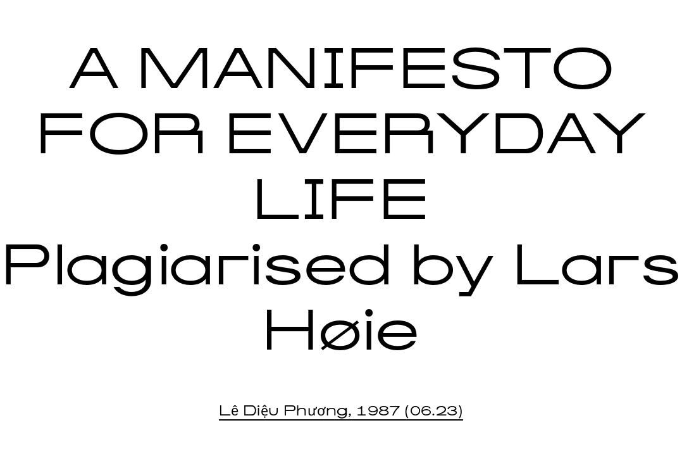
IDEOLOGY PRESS (83, 16)
